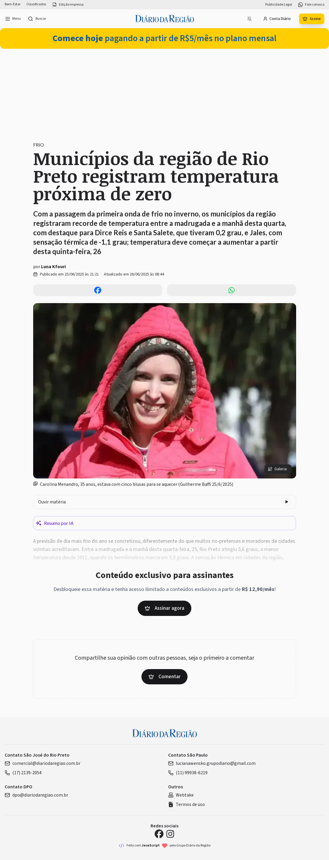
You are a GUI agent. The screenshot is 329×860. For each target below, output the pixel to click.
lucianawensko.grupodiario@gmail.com (212, 763)
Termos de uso (186, 804)
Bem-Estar (13, 4)
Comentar (164, 676)
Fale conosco (311, 4)
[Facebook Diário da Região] (159, 833)
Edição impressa (68, 4)
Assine (312, 19)
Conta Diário (277, 19)
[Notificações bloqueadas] (249, 19)
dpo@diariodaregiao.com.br (36, 795)
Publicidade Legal (278, 4)
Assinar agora (164, 608)
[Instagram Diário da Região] (170, 833)
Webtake (181, 795)
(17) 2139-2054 (23, 773)
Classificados (36, 4)
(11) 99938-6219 (187, 773)
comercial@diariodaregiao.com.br (42, 763)
